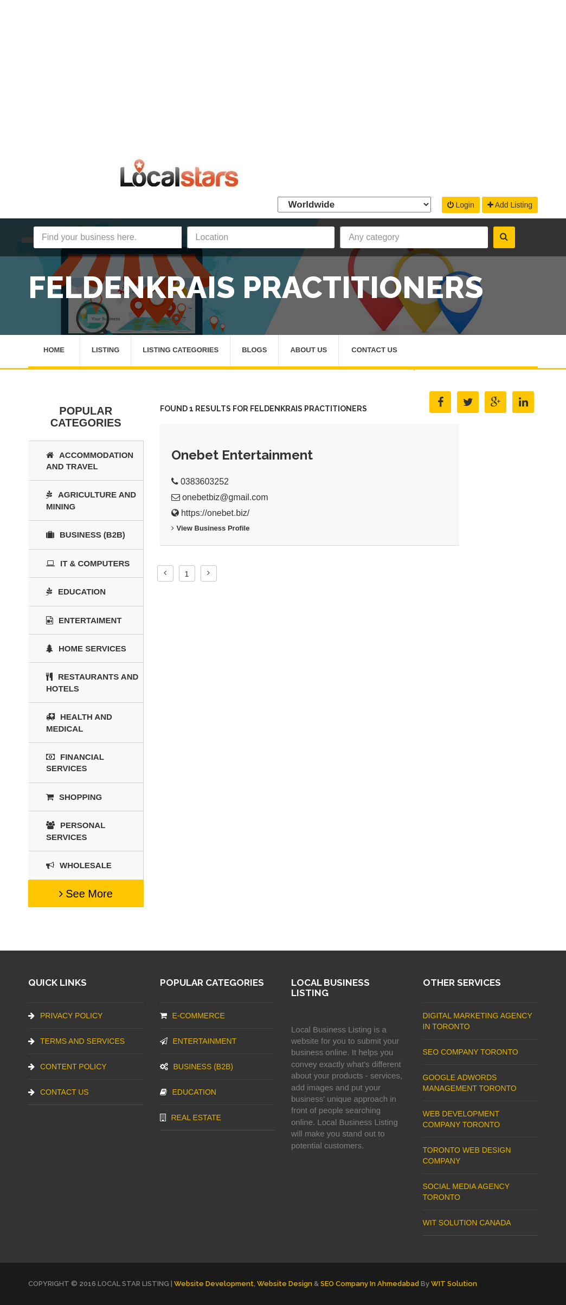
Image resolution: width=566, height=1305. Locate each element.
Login (460, 205)
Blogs (254, 350)
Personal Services (75, 831)
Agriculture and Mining (91, 500)
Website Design (284, 1284)
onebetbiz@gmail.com (225, 497)
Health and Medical (79, 722)
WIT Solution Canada (467, 1222)
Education (76, 591)
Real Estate (190, 1117)
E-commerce (192, 1015)
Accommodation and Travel (89, 460)
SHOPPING (74, 797)
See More (86, 894)
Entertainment (198, 1041)
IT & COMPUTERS (88, 563)
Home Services (86, 648)
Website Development (214, 1284)
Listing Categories (180, 350)
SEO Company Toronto (470, 1052)
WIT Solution (454, 1284)
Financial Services (75, 762)
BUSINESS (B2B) (85, 534)
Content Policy (67, 1066)
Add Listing (509, 205)
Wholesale (79, 865)
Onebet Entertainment (242, 455)
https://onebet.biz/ (215, 513)
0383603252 (205, 481)
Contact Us (374, 350)
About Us (308, 350)
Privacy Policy (65, 1015)
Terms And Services (76, 1041)
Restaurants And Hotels (92, 682)
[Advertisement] (283, 76)
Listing (105, 350)
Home (54, 350)
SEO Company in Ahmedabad (369, 1284)
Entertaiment (83, 620)
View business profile (210, 528)
